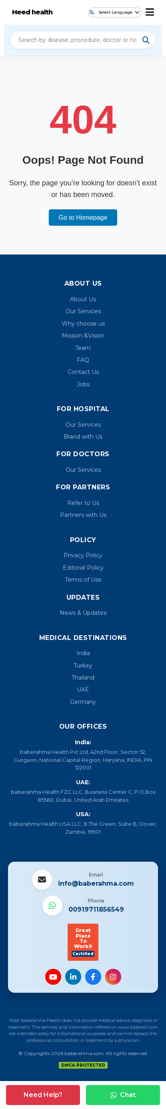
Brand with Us (83, 436)
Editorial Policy (83, 567)
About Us (83, 299)
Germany (83, 702)
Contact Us (83, 372)
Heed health (32, 12)
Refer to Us (83, 503)
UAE (83, 689)
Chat (123, 1095)
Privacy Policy (83, 555)
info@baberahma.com (96, 883)
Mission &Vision (83, 335)
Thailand (83, 677)
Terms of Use (83, 579)
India (83, 653)
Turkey (83, 665)
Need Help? (43, 1095)
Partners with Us (83, 515)
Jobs (83, 384)
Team (83, 348)
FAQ (83, 360)
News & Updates (83, 612)
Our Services (83, 311)
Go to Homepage (83, 217)
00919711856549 (96, 909)
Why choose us (83, 323)
